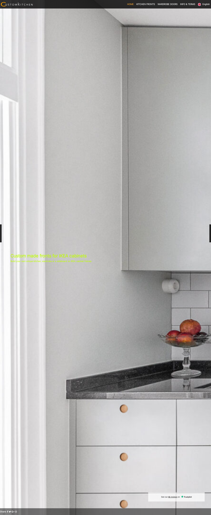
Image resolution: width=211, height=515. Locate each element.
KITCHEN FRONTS (145, 4)
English (206, 4)
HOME (130, 4)
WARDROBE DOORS (167, 4)
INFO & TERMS (187, 4)
